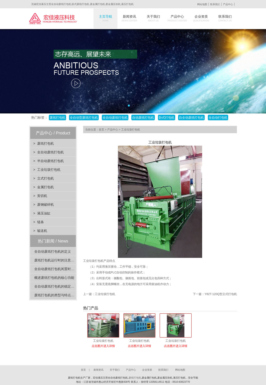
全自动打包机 (218, 117)
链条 (40, 222)
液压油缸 (43, 213)
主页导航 (105, 18)
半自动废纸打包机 (50, 161)
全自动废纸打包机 (115, 117)
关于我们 (153, 18)
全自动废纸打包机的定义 (52, 251)
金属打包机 (45, 187)
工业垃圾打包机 (48, 169)
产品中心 (228, 4)
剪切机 (42, 196)
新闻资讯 (129, 18)
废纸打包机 (57, 117)
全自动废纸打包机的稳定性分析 (57, 286)
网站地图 (202, 4)
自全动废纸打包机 (191, 117)
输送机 (42, 230)
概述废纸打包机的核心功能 (54, 277)
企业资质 (201, 18)
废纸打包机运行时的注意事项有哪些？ (62, 260)
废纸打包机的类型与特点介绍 (56, 295)
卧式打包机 (166, 117)
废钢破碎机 (45, 204)
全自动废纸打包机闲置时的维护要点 (60, 269)
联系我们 (215, 4)
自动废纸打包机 (143, 117)
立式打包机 (45, 178)
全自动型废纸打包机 (84, 117)
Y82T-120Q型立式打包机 (220, 294)
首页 (101, 129)
